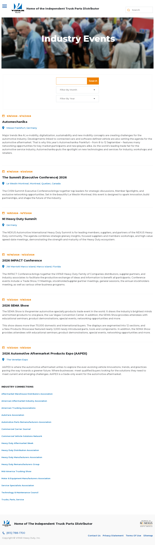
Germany (11, 225)
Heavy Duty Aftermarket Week (17, 443)
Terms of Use (133, 535)
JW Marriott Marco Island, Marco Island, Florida (33, 266)
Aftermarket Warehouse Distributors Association (27, 394)
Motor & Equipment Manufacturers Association (25, 478)
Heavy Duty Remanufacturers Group (20, 464)
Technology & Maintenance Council (19, 492)
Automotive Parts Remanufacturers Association (26, 422)
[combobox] (75, 89)
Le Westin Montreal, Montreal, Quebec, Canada (33, 183)
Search (93, 81)
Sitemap (148, 535)
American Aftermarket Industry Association (24, 401)
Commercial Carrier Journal (16, 429)
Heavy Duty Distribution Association (20, 450)
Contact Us (94, 535)
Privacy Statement (113, 535)
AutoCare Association (12, 415)
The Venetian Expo (17, 359)
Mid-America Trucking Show (16, 471)
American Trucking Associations (18, 408)
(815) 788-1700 (13, 533)
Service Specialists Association (17, 485)
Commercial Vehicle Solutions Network (21, 436)
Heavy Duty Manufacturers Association (21, 457)
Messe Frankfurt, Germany (21, 127)
